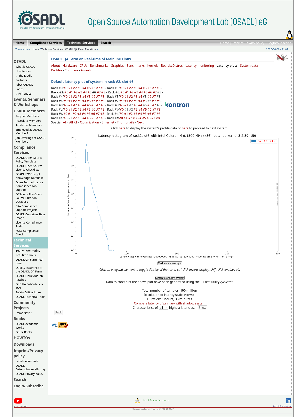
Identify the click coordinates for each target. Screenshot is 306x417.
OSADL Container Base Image (30, 216)
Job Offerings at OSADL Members (31, 139)
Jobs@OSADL (24, 84)
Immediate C (24, 313)
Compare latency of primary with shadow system (169, 303)
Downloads (24, 344)
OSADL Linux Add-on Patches (29, 277)
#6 (94, 88)
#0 (66, 88)
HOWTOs (22, 337)
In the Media (24, 75)
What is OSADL (25, 66)
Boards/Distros (172, 65)
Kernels (152, 65)
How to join (23, 71)
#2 (75, 88)
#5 (89, 88)
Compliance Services (25, 150)
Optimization (89, 122)
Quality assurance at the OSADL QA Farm (29, 269)
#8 (103, 88)
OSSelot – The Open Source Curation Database (29, 197)
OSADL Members (29, 111)
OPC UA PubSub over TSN (29, 286)
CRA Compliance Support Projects (26, 208)
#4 (84, 88)
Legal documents (27, 361)
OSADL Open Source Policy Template (29, 159)
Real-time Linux (26, 255)
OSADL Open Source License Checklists (29, 167)
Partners (21, 80)
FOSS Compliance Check (27, 232)
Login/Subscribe (279, 43)
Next (140, 122)
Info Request (24, 93)
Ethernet (108, 122)
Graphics (117, 65)
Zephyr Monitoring (28, 250)
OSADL (20, 61)
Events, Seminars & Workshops (29, 102)
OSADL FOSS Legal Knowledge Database (30, 176)
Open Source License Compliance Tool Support (29, 186)
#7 (98, 88)
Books (19, 318)
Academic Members (29, 125)
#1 (70, 88)
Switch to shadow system (169, 277)
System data (249, 65)
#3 (80, 88)
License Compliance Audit (29, 224)
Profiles (56, 70)
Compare (71, 70)
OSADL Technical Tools (30, 297)
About (55, 65)
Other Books (24, 332)
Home (224, 43)
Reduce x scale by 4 (169, 263)
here (122, 128)
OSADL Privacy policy (29, 374)
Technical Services (52, 49)
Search (20, 379)
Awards (86, 70)
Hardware (70, 65)
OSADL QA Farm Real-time (80, 49)
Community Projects (25, 305)
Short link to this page (282, 406)
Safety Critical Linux (28, 292)
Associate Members (28, 120)
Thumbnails (125, 122)
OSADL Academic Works (27, 325)
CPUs (83, 65)
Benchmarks (99, 65)
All (65, 122)
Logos (20, 89)
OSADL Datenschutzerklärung (30, 367)
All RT (73, 122)
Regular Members (27, 116)
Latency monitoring (199, 65)
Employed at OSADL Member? (29, 131)
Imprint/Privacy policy (248, 43)
